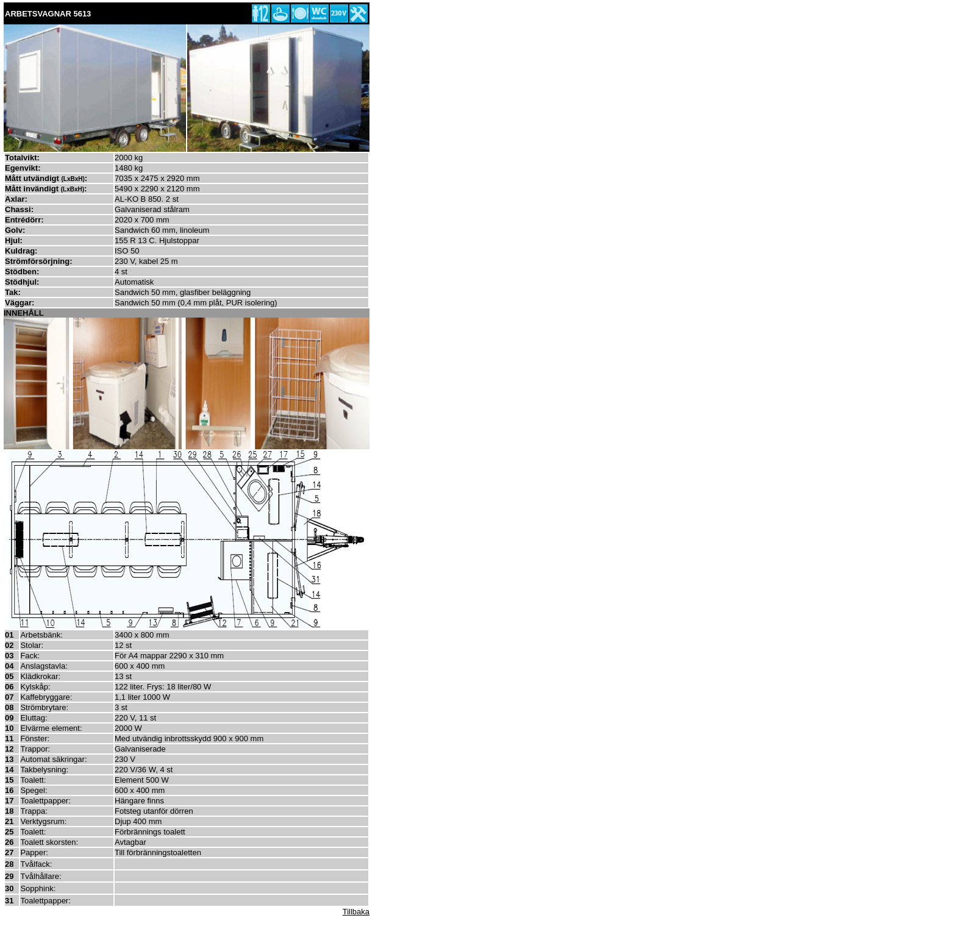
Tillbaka (356, 911)
